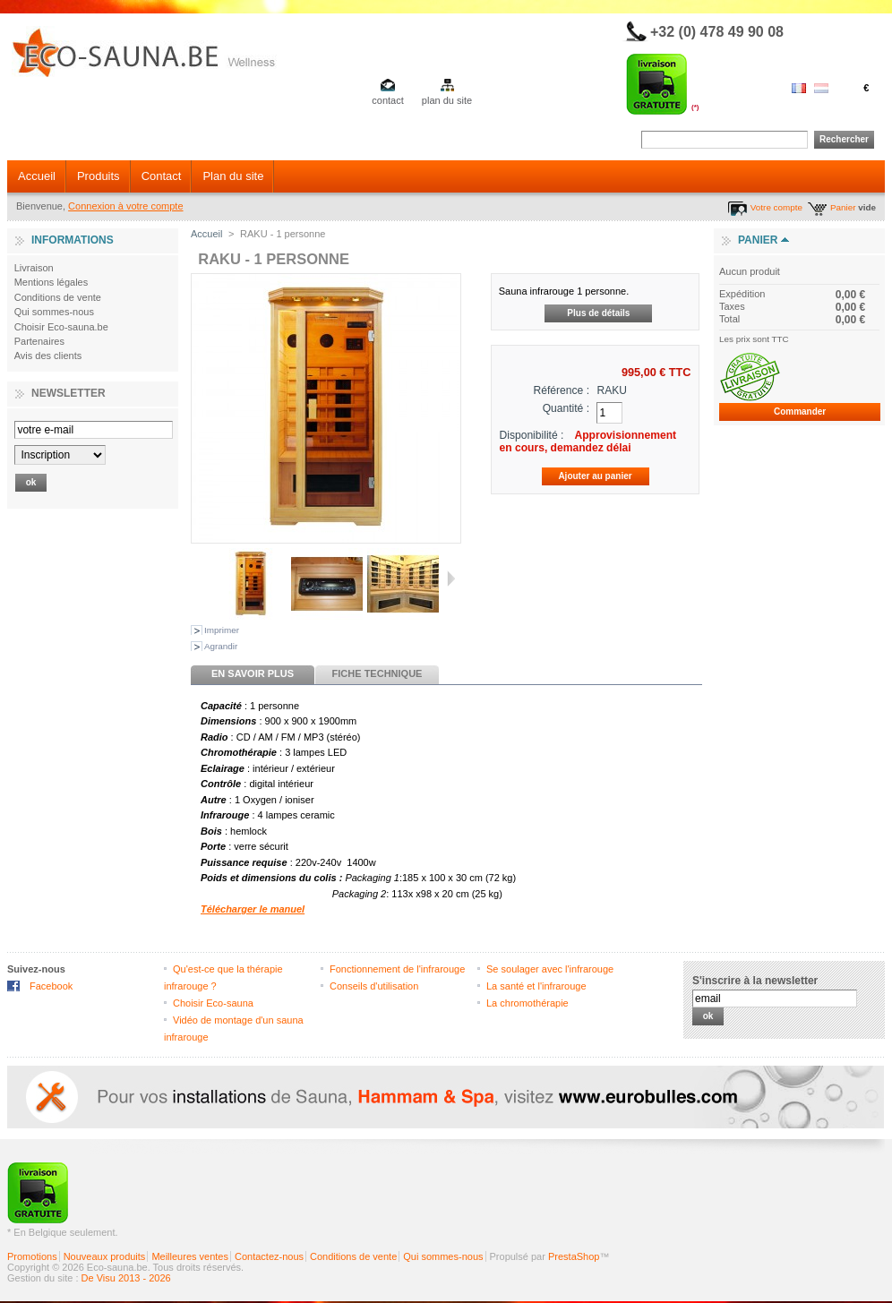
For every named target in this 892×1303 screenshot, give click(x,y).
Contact (162, 176)
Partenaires (39, 341)
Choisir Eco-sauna (213, 1003)
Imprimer (221, 630)
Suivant (451, 578)
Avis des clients (48, 355)
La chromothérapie (527, 1003)
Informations (72, 240)
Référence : (562, 390)
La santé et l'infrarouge (536, 986)
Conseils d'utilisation (374, 986)
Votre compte (776, 207)
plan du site (447, 100)
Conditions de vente (57, 297)
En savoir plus (252, 673)
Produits (98, 176)
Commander (800, 411)
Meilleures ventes (189, 1256)
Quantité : (566, 408)
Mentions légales (51, 282)
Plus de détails (598, 313)
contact (387, 100)
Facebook (51, 986)
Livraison (34, 267)
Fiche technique (377, 673)
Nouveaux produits (105, 1256)
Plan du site (232, 176)
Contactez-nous (269, 1256)
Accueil (37, 176)
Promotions (32, 1256)
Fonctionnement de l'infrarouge (397, 969)
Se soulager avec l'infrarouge (549, 969)
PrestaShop (573, 1256)
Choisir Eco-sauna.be (61, 326)
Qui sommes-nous (54, 311)
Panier (843, 207)
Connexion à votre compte (125, 206)
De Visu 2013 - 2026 (126, 1278)
